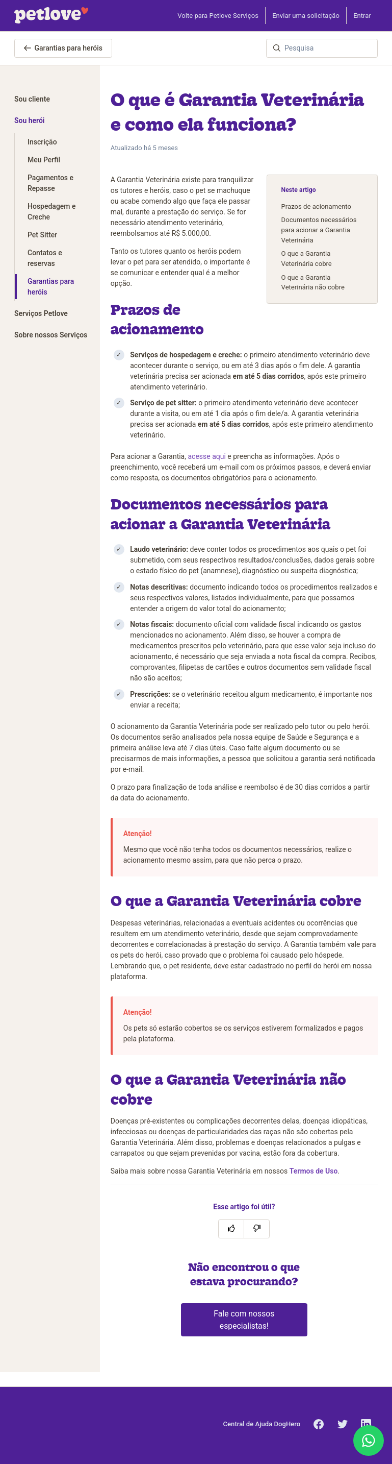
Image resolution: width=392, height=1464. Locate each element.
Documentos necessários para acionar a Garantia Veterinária (319, 229)
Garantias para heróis (63, 48)
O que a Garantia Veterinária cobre (306, 258)
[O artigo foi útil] (231, 1228)
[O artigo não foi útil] (257, 1228)
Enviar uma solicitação (305, 15)
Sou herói (29, 120)
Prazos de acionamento (316, 206)
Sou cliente (32, 99)
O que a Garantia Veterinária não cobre (313, 282)
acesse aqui (206, 456)
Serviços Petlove (41, 313)
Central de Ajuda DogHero (262, 1424)
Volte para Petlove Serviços (217, 15)
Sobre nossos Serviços (50, 335)
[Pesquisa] (322, 48)
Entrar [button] (362, 15)
